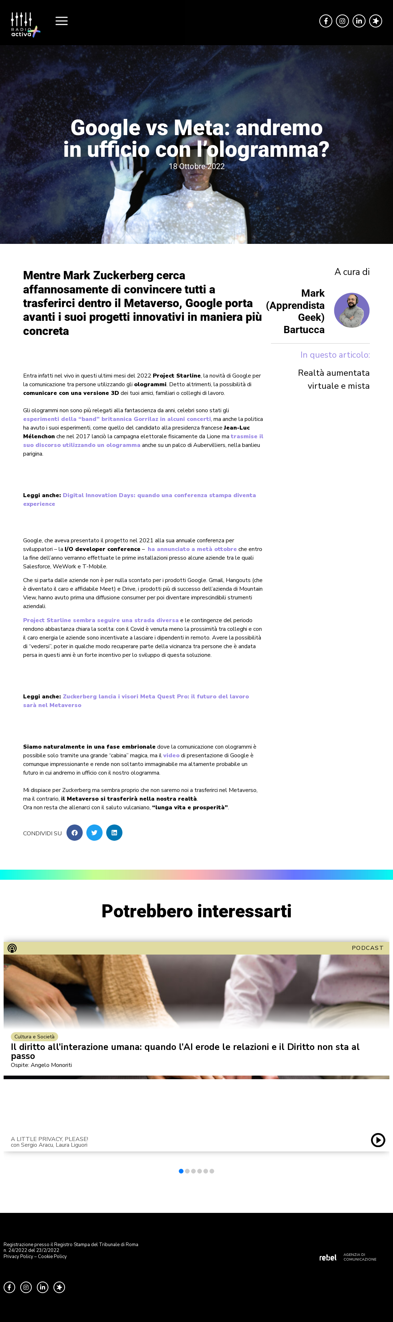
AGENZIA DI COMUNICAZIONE (360, 1257)
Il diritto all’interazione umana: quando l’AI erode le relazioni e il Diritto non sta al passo (185, 1052)
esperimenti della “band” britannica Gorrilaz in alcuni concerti (117, 419)
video (171, 755)
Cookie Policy (52, 1256)
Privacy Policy (18, 1256)
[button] (74, 832)
